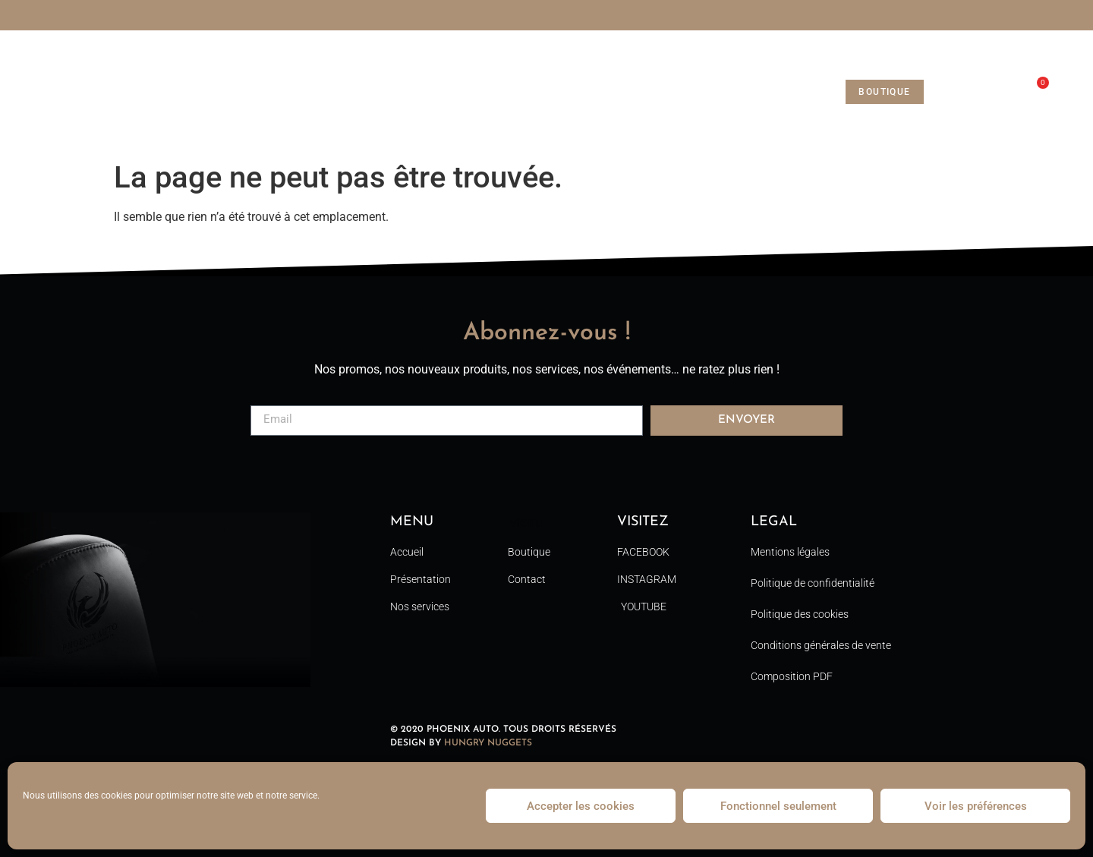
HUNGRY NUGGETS (488, 743)
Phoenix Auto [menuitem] (434, 92)
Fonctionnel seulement (778, 806)
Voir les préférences (975, 806)
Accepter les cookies (581, 806)
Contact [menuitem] (642, 92)
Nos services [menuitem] (547, 92)
